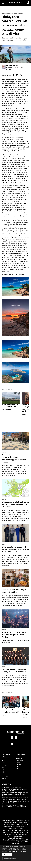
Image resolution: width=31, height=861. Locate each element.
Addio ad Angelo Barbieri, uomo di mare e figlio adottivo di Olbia (15, 802)
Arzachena (5, 776)
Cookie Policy (20, 761)
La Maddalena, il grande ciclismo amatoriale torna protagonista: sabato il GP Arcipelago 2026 (14, 789)
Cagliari (4, 772)
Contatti (18, 766)
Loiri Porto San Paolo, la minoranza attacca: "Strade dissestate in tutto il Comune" (14, 806)
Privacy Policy (20, 758)
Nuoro (3, 774)
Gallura (4, 778)
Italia (3, 763)
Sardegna (5, 765)
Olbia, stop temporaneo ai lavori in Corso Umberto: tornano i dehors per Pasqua (15, 798)
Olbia (3, 767)
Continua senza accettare (10, 858)
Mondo (4, 761)
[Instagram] (12, 744)
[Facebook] (12, 737)
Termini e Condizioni (19, 763)
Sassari (4, 770)
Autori (17, 769)
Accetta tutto (7, 854)
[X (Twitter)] (16, 737)
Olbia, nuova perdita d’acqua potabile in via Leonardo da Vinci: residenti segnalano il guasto (15, 794)
